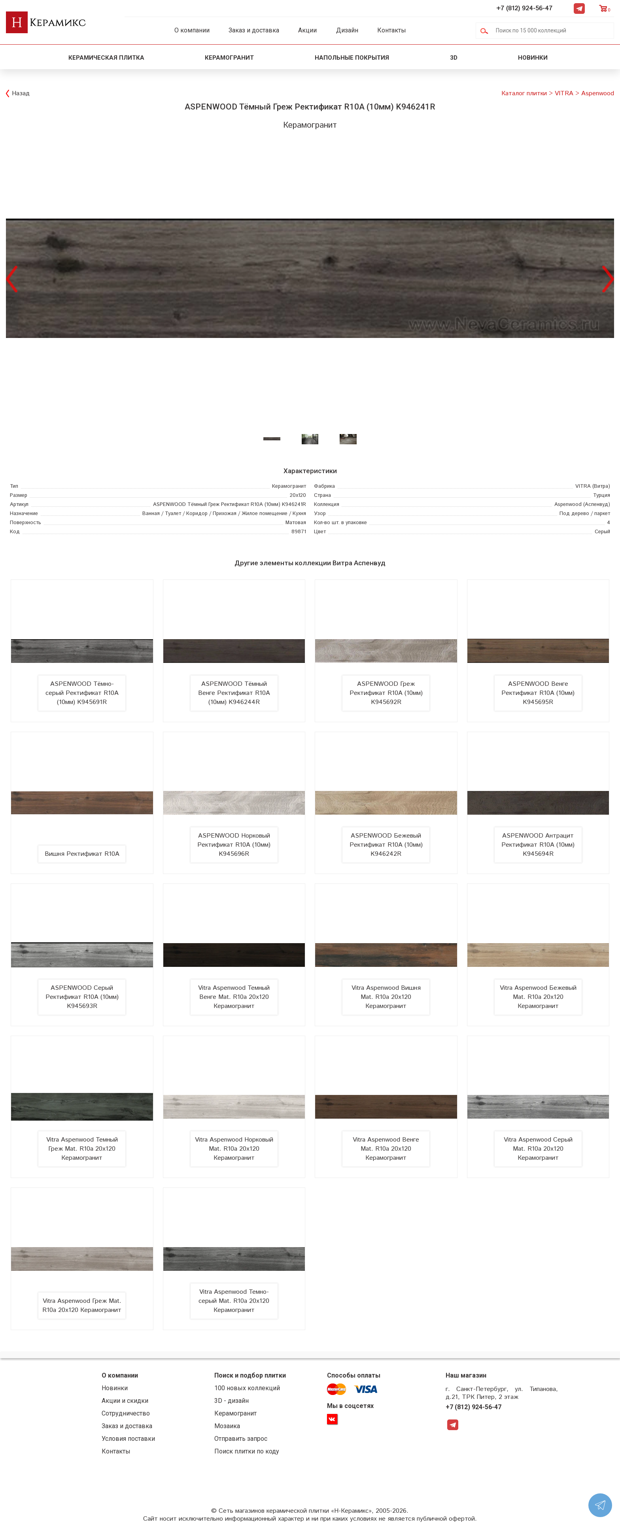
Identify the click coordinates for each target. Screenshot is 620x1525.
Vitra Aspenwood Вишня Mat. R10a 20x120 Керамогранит (386, 997)
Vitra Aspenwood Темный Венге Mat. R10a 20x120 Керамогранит (234, 997)
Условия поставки (128, 1438)
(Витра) (592, 486)
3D (453, 57)
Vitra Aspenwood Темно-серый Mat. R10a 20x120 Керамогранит (233, 1301)
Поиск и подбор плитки (250, 1375)
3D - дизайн (231, 1400)
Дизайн (347, 30)
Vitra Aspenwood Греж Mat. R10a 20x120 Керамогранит (81, 1306)
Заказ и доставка (254, 30)
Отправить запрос (240, 1438)
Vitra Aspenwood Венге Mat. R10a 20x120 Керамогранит (386, 1149)
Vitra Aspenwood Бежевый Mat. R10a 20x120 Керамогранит (538, 997)
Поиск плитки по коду (246, 1451)
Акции (307, 30)
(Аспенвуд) (582, 504)
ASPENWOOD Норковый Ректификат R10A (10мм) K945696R (233, 845)
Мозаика (227, 1426)
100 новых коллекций (247, 1388)
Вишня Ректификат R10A (82, 854)
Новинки (533, 57)
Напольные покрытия (352, 57)
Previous (12, 278)
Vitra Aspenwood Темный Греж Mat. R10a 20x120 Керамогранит (82, 1149)
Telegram (579, 8)
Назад (21, 93)
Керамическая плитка (106, 57)
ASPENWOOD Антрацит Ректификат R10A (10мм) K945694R (538, 845)
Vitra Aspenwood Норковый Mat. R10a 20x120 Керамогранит (234, 1149)
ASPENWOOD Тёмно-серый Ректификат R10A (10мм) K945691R (82, 693)
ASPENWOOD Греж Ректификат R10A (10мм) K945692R (386, 693)
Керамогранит (229, 57)
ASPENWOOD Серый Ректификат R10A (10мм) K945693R (82, 997)
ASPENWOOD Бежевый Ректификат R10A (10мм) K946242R (386, 845)
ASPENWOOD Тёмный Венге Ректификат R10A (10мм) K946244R (234, 693)
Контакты (391, 30)
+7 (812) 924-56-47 (524, 8)
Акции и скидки (125, 1400)
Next (608, 278)
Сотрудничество (126, 1413)
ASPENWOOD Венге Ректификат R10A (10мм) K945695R (538, 693)
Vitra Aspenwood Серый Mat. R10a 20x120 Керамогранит (538, 1149)
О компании (192, 30)
